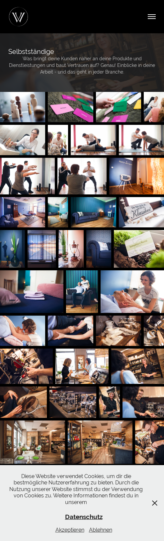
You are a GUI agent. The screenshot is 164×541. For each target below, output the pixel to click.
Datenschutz (84, 516)
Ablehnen (100, 530)
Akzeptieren (69, 530)
